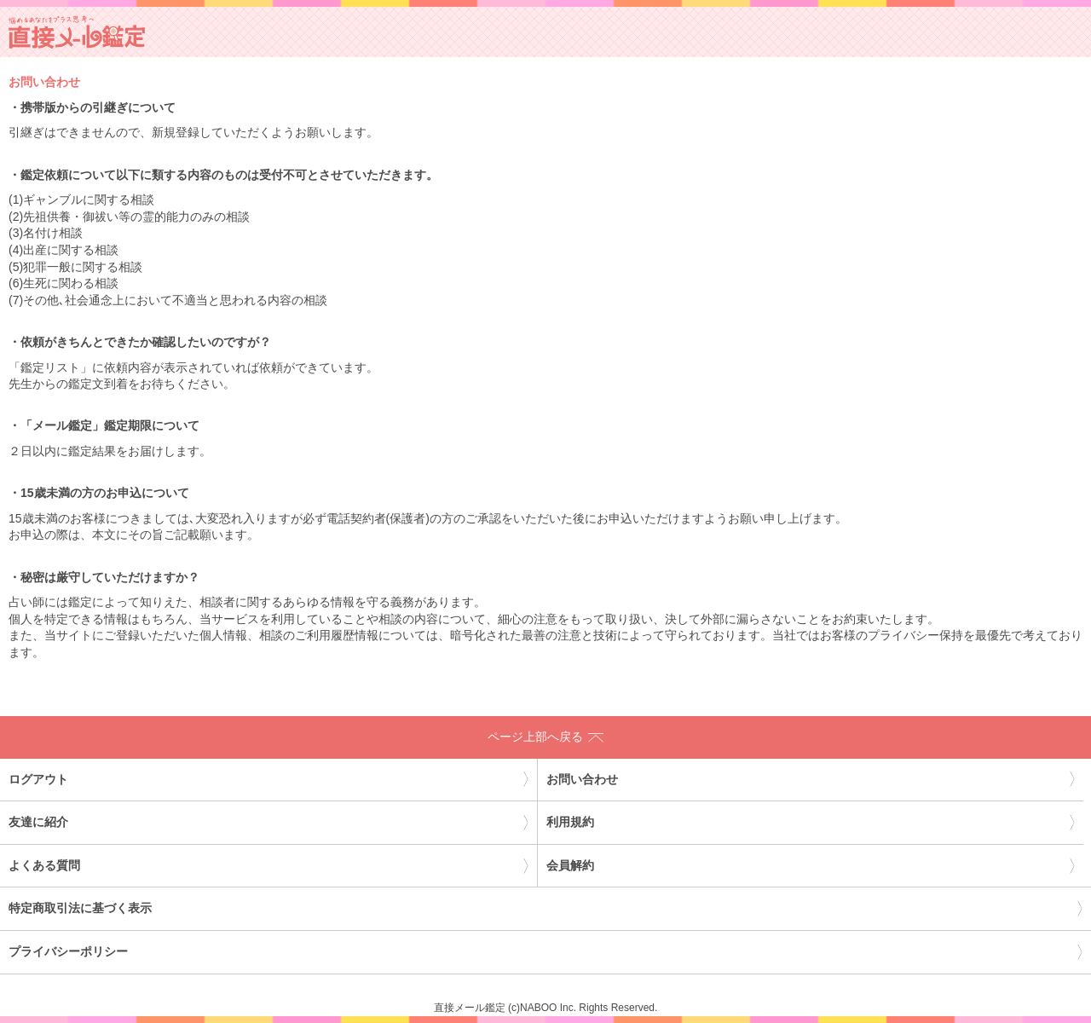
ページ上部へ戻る (545, 736)
